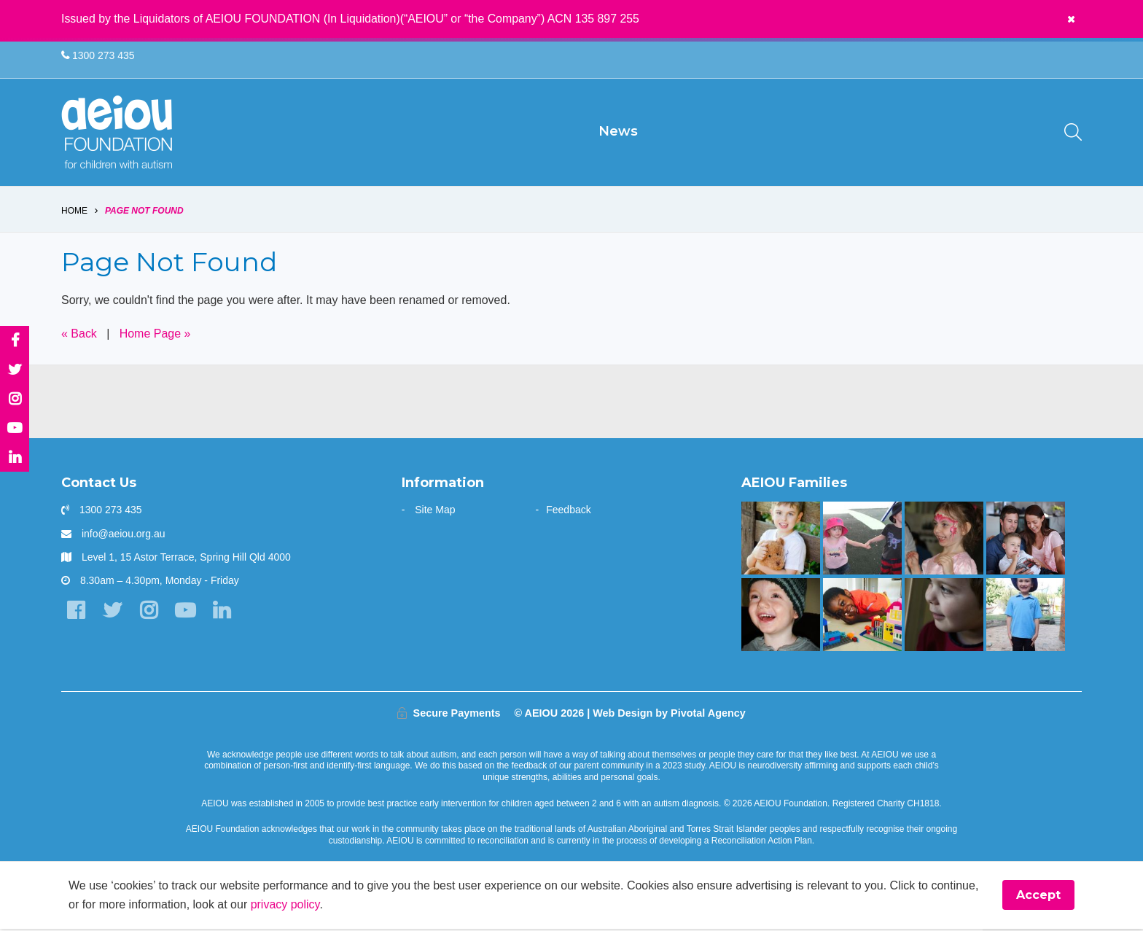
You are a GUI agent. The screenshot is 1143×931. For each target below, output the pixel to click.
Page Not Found (144, 213)
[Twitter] (112, 613)
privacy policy (285, 906)
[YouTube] (185, 613)
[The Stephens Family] (780, 616)
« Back (79, 336)
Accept (1038, 898)
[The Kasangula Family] (862, 616)
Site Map (435, 512)
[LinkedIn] (221, 613)
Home (74, 213)
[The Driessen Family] (780, 541)
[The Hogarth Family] (862, 541)
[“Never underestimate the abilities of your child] (1025, 541)
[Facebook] (75, 613)
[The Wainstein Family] (944, 541)
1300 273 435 (98, 55)
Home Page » (155, 336)
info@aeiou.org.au (123, 536)
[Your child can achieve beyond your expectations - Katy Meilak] (1025, 616)
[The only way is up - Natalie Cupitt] (944, 616)
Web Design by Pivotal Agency (669, 715)
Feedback (568, 512)
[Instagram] (148, 613)
